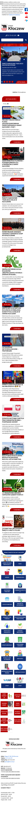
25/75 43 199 (8, 758)
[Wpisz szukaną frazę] (12, 40)
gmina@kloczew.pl (9, 761)
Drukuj (5, 103)
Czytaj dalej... (21, 82)
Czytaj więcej (17, 142)
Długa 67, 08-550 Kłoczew (11, 756)
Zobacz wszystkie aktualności (14, 552)
